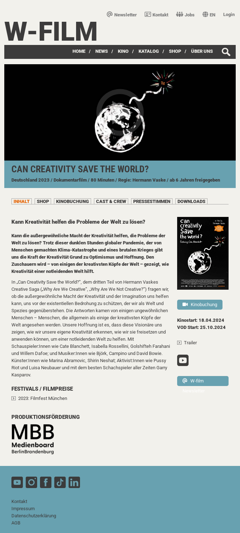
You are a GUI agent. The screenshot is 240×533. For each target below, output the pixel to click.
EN (208, 14)
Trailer (190, 342)
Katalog (149, 51)
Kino (123, 51)
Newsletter (122, 14)
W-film (51, 31)
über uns (202, 51)
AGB (15, 523)
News (101, 51)
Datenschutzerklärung (33, 515)
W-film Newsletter (193, 382)
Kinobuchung (199, 304)
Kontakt (156, 14)
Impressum (23, 508)
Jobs (185, 14)
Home (78, 51)
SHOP (175, 51)
